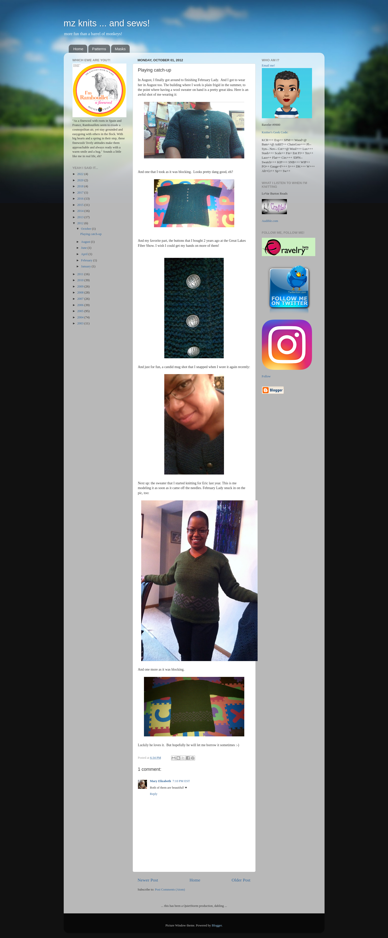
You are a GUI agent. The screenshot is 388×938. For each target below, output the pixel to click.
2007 (80, 299)
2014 (80, 211)
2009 (80, 286)
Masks (120, 49)
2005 (80, 311)
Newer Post (148, 880)
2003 (80, 323)
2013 (80, 217)
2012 (80, 223)
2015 (80, 205)
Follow (266, 376)
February (87, 260)
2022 (80, 174)
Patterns (99, 49)
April (85, 254)
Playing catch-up (91, 234)
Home (78, 49)
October (86, 228)
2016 (80, 198)
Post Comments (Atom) (170, 889)
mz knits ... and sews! (107, 23)
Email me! (268, 65)
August (86, 242)
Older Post (241, 880)
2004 (80, 317)
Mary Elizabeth (160, 781)
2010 (80, 280)
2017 (80, 192)
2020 (80, 180)
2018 (80, 186)
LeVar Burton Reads (275, 193)
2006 (80, 305)
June (84, 248)
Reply (154, 794)
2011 (80, 274)
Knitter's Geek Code (274, 132)
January (86, 266)
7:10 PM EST (181, 781)
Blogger (217, 925)
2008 (80, 292)
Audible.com (270, 221)
